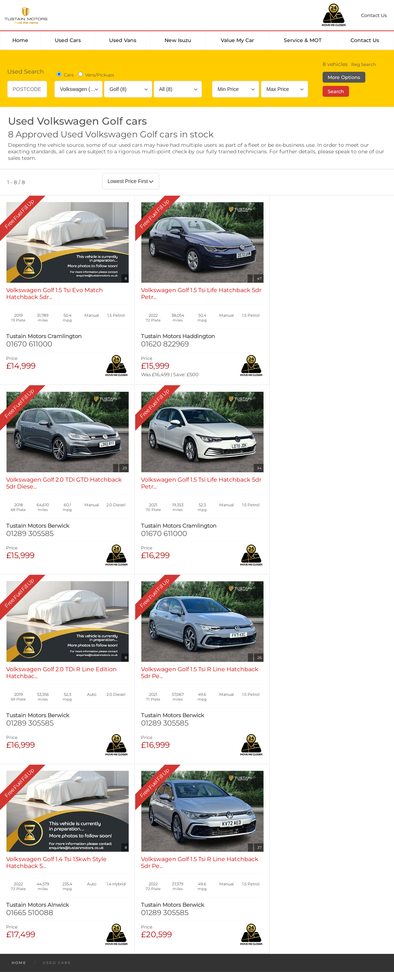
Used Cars (68, 40)
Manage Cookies (141, 873)
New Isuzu (178, 40)
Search (336, 91)
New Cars (26, 785)
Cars (64, 75)
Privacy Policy (49, 873)
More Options (344, 77)
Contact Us (365, 40)
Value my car (237, 40)
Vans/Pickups (95, 75)
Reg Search (363, 64)
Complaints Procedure (274, 873)
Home (20, 40)
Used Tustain (119, 799)
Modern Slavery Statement (203, 873)
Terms (15, 873)
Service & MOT (303, 40)
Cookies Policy (94, 873)
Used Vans (122, 40)
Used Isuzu (117, 792)
